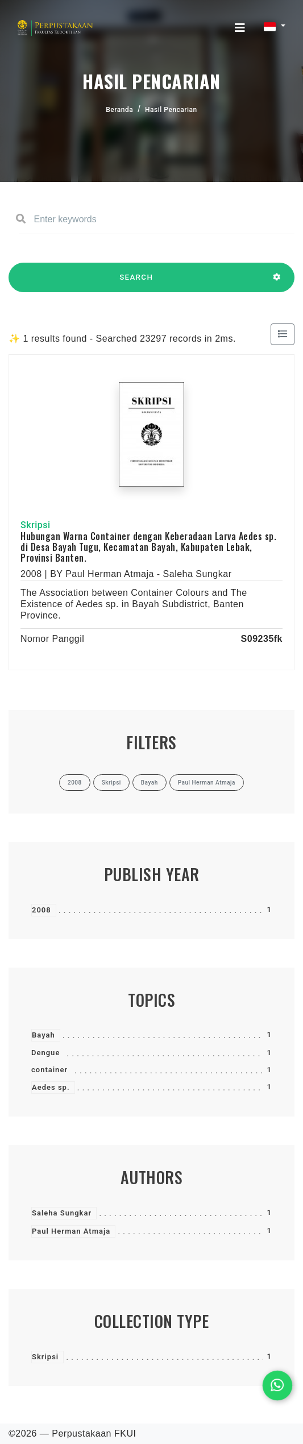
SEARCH (136, 282)
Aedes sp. (51, 1087)
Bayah (43, 1035)
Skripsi (45, 1356)
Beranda (119, 110)
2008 (41, 910)
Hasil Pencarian (171, 110)
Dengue (45, 1052)
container (49, 1069)
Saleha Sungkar (62, 1213)
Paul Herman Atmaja (71, 1231)
